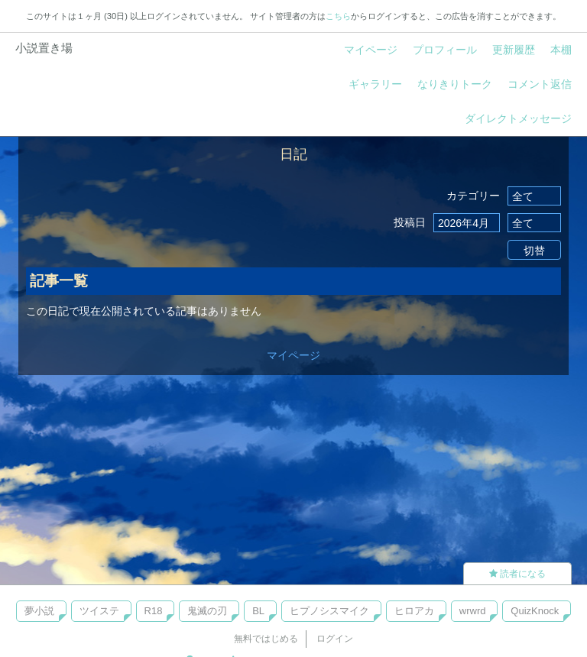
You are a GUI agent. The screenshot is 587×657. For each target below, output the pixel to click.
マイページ (370, 50)
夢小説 (39, 611)
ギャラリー (375, 84)
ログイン (334, 638)
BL (258, 611)
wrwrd (472, 611)
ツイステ (99, 611)
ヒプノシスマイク (329, 611)
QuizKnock (535, 611)
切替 (534, 250)
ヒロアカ (414, 611)
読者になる (517, 573)
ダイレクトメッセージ (518, 118)
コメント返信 (540, 84)
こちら (338, 16)
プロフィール (445, 50)
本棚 (561, 50)
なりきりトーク (454, 84)
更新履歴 (513, 50)
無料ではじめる (266, 638)
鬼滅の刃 (207, 611)
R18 (153, 611)
